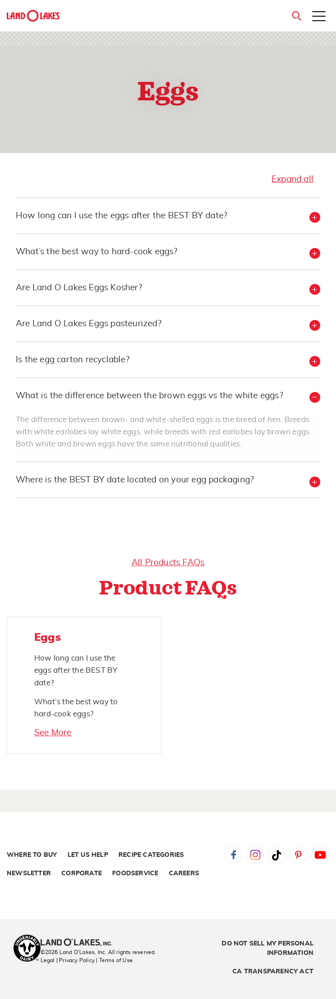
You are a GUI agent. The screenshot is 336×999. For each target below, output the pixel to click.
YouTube (320, 855)
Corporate (81, 873)
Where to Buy (32, 855)
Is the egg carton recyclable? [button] (72, 360)
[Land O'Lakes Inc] (80, 943)
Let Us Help (88, 855)
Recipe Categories (151, 855)
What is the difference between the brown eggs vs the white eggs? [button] (149, 396)
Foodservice (135, 873)
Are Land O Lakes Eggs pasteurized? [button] (88, 324)
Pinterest (299, 855)
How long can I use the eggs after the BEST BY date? (75, 670)
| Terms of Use (114, 960)
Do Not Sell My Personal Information (267, 948)
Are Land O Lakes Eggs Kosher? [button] (79, 288)
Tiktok (277, 855)
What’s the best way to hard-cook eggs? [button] (96, 252)
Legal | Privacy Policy (68, 960)
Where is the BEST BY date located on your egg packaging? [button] (135, 480)
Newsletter (29, 873)
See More (53, 733)
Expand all (292, 179)
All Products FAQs (168, 562)
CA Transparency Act (272, 971)
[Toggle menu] (319, 17)
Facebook (233, 855)
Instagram (255, 855)
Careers (184, 873)
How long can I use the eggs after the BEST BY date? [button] (121, 216)
